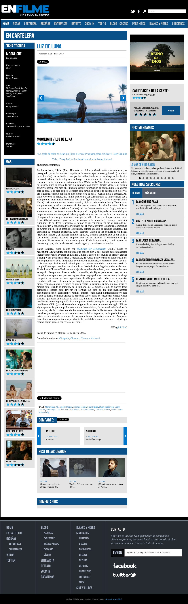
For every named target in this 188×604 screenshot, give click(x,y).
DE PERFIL (83, 566)
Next (123, 98)
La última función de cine (19, 369)
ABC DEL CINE (85, 571)
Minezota (19, 248)
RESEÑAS (45, 24)
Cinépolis (64, 338)
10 (173, 178)
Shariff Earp (92, 407)
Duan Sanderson (106, 407)
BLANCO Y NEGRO (158, 24)
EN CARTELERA (20, 36)
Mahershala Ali (51, 407)
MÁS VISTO (150, 193)
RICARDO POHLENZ (51, 544)
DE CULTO (83, 560)
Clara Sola (19, 339)
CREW (81, 582)
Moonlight (51, 409)
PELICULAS (48, 533)
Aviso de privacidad (113, 599)
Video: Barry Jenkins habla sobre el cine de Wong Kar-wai (82, 159)
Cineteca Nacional (90, 338)
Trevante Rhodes (102, 409)
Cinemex (75, 338)
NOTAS (16, 24)
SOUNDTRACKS (15, 549)
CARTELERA (30, 24)
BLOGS (113, 24)
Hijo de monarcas (19, 309)
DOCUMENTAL (85, 549)
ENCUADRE (48, 549)
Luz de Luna (62, 409)
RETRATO (76, 24)
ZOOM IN (89, 24)
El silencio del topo (19, 430)
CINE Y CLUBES (84, 588)
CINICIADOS (178, 24)
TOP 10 (102, 24)
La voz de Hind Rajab (143, 165)
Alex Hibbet (73, 409)
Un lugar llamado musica (19, 218)
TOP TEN (10, 560)
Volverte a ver (19, 278)
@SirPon (121, 327)
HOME (6, 24)
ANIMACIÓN (84, 538)
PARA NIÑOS (138, 24)
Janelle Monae (65, 407)
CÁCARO (123, 24)
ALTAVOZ (83, 555)
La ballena (19, 460)
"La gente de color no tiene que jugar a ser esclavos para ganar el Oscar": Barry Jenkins (82, 154)
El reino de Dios (19, 187)
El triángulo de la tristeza (19, 399)
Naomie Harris (79, 407)
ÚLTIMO (136, 193)
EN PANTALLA (15, 544)
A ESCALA (83, 544)
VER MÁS (140, 214)
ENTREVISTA (60, 24)
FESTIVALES (84, 577)
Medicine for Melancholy (91, 249)
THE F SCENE (49, 538)
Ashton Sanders (87, 409)
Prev (41, 98)
